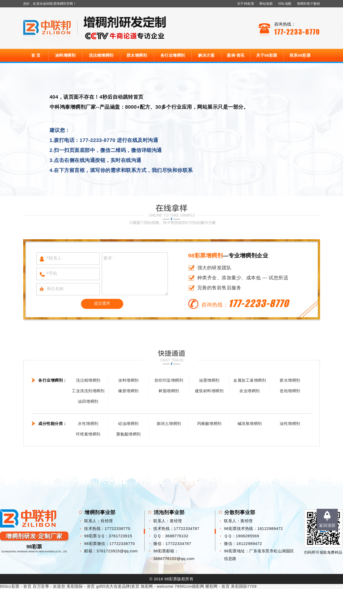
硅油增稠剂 (128, 423)
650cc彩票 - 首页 (15, 586)
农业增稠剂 (249, 391)
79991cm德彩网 (189, 586)
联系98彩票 (300, 55)
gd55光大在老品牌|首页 (118, 586)
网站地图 (266, 4)
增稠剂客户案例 (308, 4)
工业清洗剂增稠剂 (88, 391)
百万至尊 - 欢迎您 (49, 586)
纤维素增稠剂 (88, 434)
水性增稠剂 (88, 423)
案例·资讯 (236, 55)
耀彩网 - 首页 (217, 586)
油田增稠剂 (88, 401)
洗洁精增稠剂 (101, 55)
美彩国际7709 (243, 586)
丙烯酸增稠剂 (209, 423)
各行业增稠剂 (172, 55)
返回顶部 (327, 525)
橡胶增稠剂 (128, 391)
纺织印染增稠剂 (169, 380)
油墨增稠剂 (209, 380)
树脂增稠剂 (169, 391)
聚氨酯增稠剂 (128, 434)
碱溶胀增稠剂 (249, 423)
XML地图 (285, 4)
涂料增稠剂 (65, 55)
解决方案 (206, 55)
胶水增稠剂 (137, 55)
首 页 (36, 55)
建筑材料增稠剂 (209, 391)
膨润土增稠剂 (169, 423)
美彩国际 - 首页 (80, 586)
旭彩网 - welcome (157, 586)
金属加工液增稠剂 (249, 380)
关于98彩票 (245, 4)
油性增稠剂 (290, 423)
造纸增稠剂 (290, 391)
